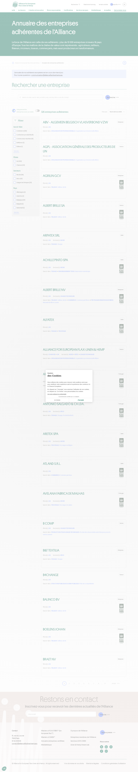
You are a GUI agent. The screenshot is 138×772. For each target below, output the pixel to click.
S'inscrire (103, 714)
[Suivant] (115, 683)
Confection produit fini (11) (25, 135)
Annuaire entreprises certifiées (52, 741)
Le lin (13, 10)
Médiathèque (96, 10)
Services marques (82, 10)
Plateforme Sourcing (89, 4)
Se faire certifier (103, 4)
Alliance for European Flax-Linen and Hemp (26, 63)
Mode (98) (20, 175)
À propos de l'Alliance (79, 730)
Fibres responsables (54, 10)
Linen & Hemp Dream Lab (80, 745)
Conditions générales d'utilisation (113, 763)
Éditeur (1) (20, 146)
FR (124, 4)
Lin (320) (19, 161)
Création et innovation (36, 10)
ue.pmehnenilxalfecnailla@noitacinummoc (47, 75)
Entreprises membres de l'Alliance (83, 737)
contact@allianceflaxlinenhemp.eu (24, 743)
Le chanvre (21, 10)
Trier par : (105, 112)
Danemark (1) (21, 208)
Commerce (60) (22, 131)
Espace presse (107, 732)
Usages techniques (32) (24, 182)
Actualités (107, 10)
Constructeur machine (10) (25, 139)
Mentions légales (92, 763)
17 (105, 683)
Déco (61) (20, 178)
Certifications (68, 10)
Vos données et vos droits (74, 763)
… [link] (101, 683)
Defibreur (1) (20, 142)
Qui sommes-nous (120, 10)
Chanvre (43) (21, 165)
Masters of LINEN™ (48, 737)
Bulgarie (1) (20, 204)
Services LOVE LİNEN (78, 741)
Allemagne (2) (21, 192)
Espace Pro (114, 4)
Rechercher (111, 97)
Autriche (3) (20, 196)
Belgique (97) (21, 200)
